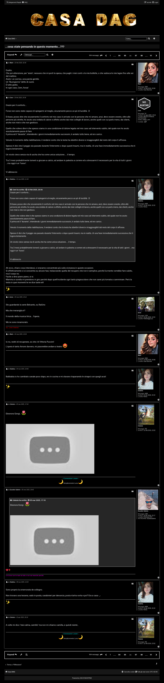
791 (146, 429)
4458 (146, 204)
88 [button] (142, 55)
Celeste (140, 426)
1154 (146, 315)
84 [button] (119, 55)
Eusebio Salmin (143, 511)
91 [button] (151, 55)
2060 (146, 87)
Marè (139, 84)
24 (145, 113)
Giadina (140, 201)
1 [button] (110, 55)
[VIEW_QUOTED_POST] (26, 189)
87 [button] (136, 55)
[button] (101, 55)
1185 (146, 514)
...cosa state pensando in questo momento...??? (34, 46)
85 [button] (125, 55)
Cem (139, 110)
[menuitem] (24, 2)
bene (139, 312)
